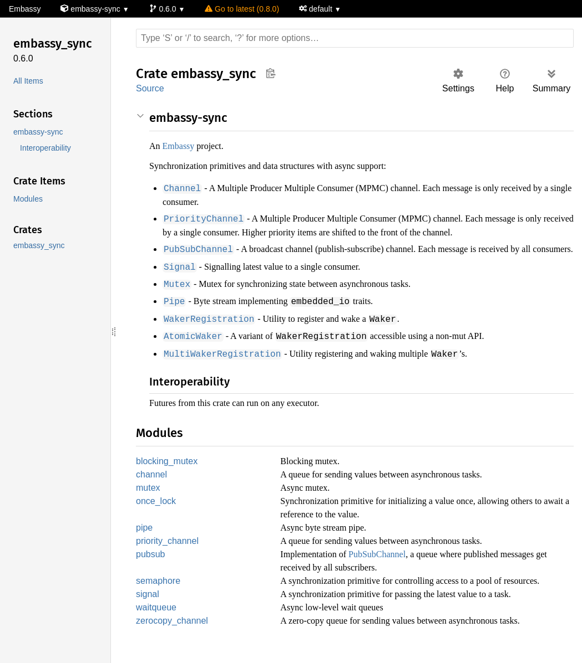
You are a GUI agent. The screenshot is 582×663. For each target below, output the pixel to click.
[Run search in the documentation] (355, 38)
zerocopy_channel (172, 634)
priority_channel (169, 552)
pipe (145, 538)
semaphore (158, 592)
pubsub (151, 566)
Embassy (24, 9)
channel (152, 484)
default (319, 9)
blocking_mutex (168, 470)
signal (148, 606)
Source (150, 88)
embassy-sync (91, 9)
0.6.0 (164, 9)
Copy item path (270, 73)
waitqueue (157, 620)
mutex (148, 497)
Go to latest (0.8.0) (243, 9)
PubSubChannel (391, 565)
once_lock (156, 511)
